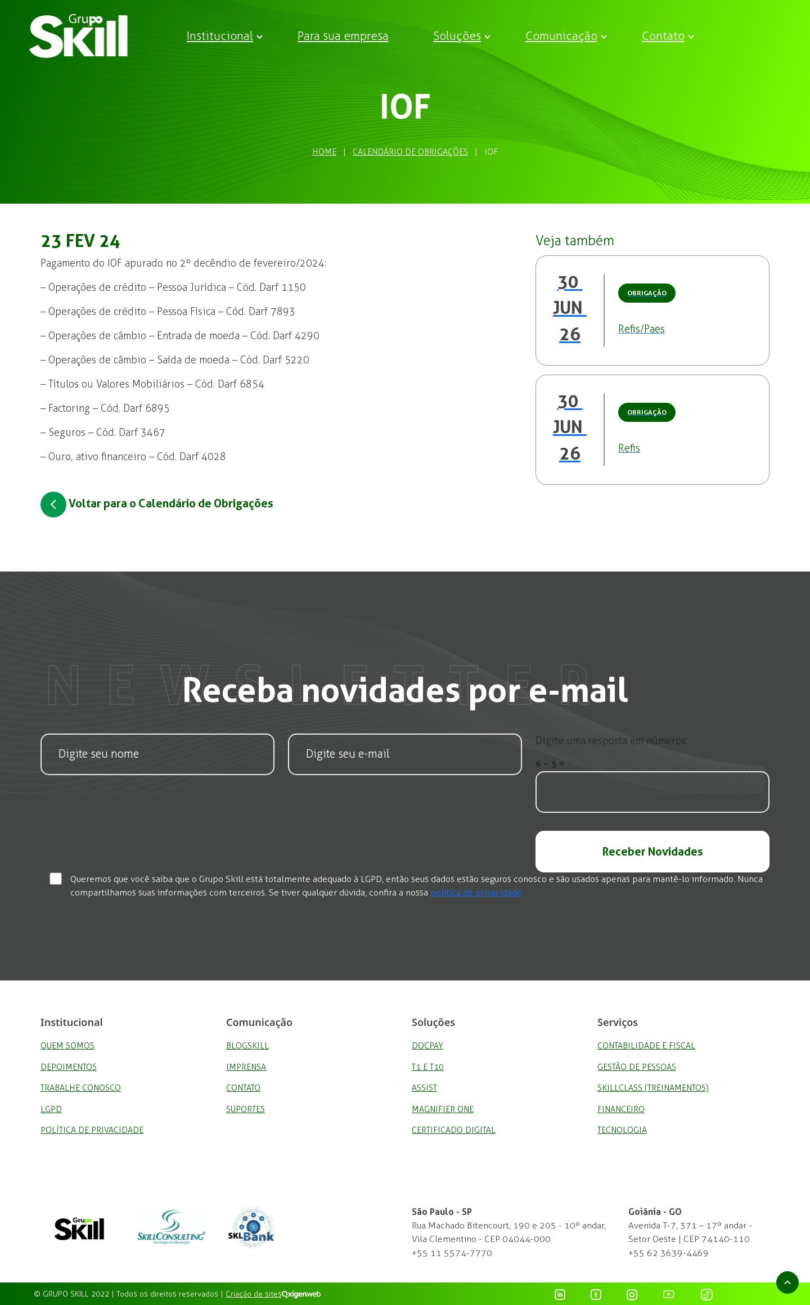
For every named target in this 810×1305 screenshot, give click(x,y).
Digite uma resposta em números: (611, 741)
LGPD (51, 1109)
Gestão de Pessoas (636, 1067)
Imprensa (246, 1067)
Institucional (220, 36)
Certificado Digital (454, 1130)
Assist (424, 1088)
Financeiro (621, 1109)
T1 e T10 (428, 1067)
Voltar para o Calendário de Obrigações (156, 505)
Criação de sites (254, 1294)
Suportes (245, 1109)
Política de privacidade (91, 1130)
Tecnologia (622, 1130)
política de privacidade (476, 892)
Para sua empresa (343, 36)
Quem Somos (67, 1046)
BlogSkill (247, 1046)
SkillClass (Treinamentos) (653, 1088)
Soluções (457, 36)
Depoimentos (68, 1067)
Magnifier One (443, 1109)
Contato (663, 36)
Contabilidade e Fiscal (646, 1046)
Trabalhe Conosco (80, 1088)
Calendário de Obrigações (410, 152)
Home (324, 152)
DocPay (427, 1046)
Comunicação (561, 36)
